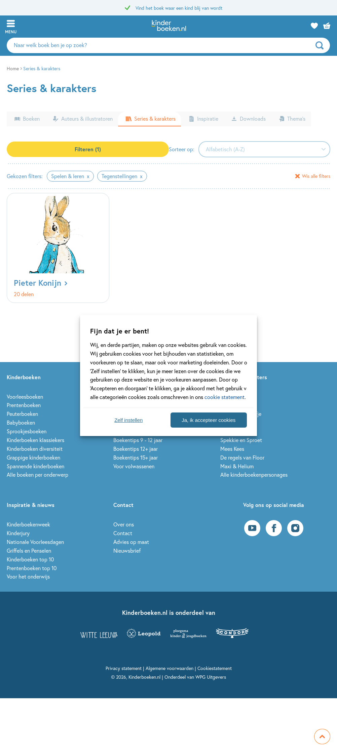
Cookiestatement (214, 668)
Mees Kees (232, 448)
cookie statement (224, 396)
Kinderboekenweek (28, 524)
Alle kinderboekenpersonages (254, 474)
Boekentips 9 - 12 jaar (137, 439)
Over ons (123, 524)
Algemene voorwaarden (169, 668)
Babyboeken (21, 422)
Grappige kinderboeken (33, 457)
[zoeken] (322, 45)
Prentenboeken (24, 404)
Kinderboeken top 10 (30, 559)
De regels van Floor (242, 457)
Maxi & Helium (237, 466)
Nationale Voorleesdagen (35, 541)
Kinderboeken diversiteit (35, 448)
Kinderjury (18, 533)
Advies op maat (131, 541)
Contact (122, 533)
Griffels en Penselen (29, 550)
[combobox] (264, 149)
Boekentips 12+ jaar (135, 448)
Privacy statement (124, 668)
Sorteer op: (181, 149)
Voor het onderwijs (28, 576)
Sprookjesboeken (26, 431)
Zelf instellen (128, 420)
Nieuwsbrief (127, 550)
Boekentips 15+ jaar (135, 457)
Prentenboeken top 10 (32, 567)
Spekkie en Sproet (241, 439)
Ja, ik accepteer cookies (208, 420)
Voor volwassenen (133, 466)
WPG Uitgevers (210, 677)
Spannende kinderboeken (35, 466)
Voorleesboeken (25, 396)
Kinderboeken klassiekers (35, 439)
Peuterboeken (22, 413)
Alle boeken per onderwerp (37, 474)
